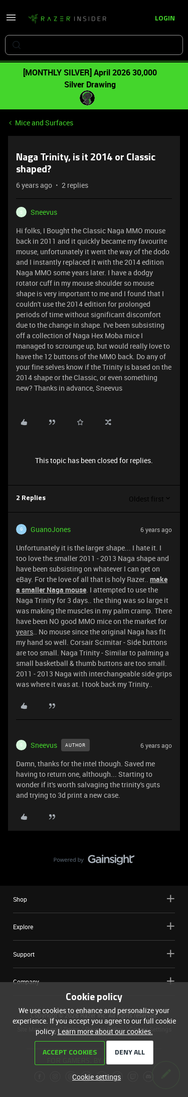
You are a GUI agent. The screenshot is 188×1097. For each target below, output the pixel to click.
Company (94, 981)
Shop (94, 899)
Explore (94, 926)
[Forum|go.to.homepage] (67, 19)
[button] (11, 20)
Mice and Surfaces (44, 122)
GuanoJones (51, 529)
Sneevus (44, 212)
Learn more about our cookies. (105, 1031)
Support (94, 954)
